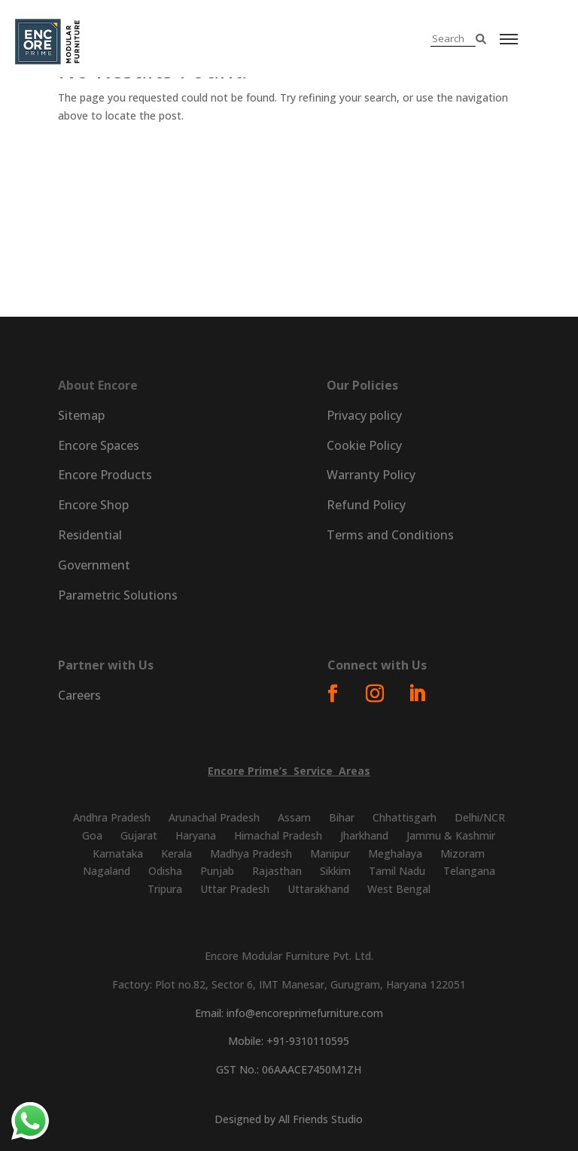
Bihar (341, 817)
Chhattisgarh (405, 817)
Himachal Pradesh (278, 835)
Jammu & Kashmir (450, 835)
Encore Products (105, 474)
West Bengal (398, 889)
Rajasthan (277, 871)
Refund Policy (366, 505)
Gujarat (138, 835)
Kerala (176, 853)
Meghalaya (395, 853)
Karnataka (118, 853)
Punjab (217, 871)
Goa (92, 835)
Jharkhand (364, 835)
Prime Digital (378, 252)
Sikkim (335, 871)
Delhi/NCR (480, 817)
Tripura (165, 889)
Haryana (195, 835)
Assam (294, 817)
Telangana (469, 871)
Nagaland (106, 871)
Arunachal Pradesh (214, 817)
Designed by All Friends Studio (288, 1119)
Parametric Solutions (455, 252)
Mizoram (462, 853)
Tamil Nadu (397, 871)
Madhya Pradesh (251, 853)
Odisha (165, 871)
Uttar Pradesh (234, 889)
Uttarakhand (318, 889)
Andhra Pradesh (112, 817)
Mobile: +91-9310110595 (288, 1041)
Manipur (330, 853)
